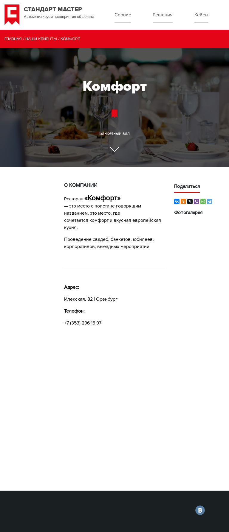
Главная (13, 39)
